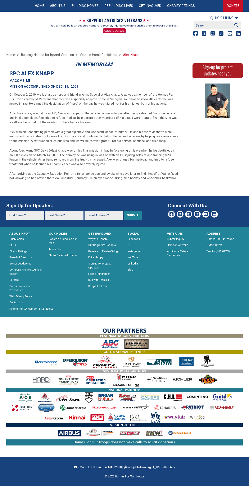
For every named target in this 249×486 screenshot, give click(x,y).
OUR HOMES (58, 233)
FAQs (12, 245)
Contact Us (16, 302)
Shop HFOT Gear (98, 286)
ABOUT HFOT (19, 233)
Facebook (134, 238)
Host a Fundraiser (99, 273)
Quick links (221, 17)
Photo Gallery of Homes (63, 255)
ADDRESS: (214, 233)
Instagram (134, 251)
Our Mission (16, 238)
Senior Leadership (20, 263)
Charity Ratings (181, 6)
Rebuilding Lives (118, 6)
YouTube (133, 257)
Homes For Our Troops (220, 238)
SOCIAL (133, 233)
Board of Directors (20, 257)
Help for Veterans (177, 245)
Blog (130, 269)
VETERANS (175, 233)
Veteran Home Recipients (98, 55)
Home (39, 6)
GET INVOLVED (99, 233)
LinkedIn (133, 263)
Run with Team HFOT (100, 279)
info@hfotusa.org (139, 467)
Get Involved (150, 6)
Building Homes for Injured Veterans (47, 55)
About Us (57, 6)
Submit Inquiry (175, 238)
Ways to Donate (98, 238)
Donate (233, 6)
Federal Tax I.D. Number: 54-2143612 (31, 308)
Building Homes (85, 6)
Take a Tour (55, 249)
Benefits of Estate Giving (103, 251)
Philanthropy (95, 257)
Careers (14, 279)
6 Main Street (214, 245)
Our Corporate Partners (102, 245)
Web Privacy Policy (20, 296)
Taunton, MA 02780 (218, 251)
